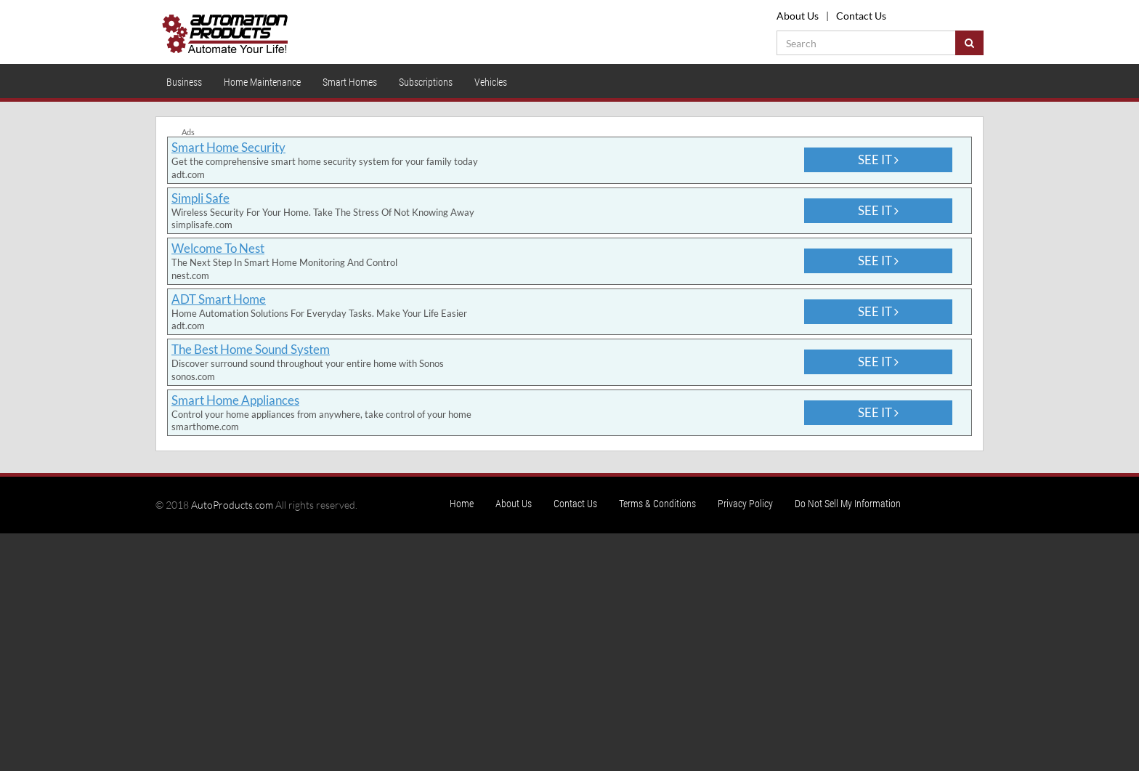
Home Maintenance (262, 82)
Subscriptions (426, 82)
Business (184, 82)
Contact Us (861, 15)
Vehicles (490, 82)
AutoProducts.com (232, 504)
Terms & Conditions (657, 503)
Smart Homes (350, 82)
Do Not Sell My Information (848, 503)
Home (462, 503)
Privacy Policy (745, 503)
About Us (798, 15)
